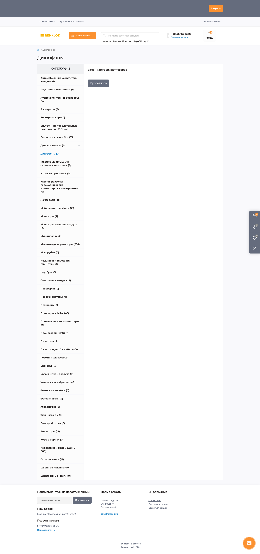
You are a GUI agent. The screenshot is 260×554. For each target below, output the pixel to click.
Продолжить (98, 83)
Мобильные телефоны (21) (57, 208)
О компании (47, 21)
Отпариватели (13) (52, 459)
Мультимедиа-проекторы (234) (60, 244)
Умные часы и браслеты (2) (58, 382)
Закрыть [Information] (215, 8)
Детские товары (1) (53, 145)
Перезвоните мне (46, 530)
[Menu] (82, 35)
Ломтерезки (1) (50, 199)
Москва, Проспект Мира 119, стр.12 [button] (131, 41)
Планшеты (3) (49, 305)
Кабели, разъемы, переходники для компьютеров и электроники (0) (59, 186)
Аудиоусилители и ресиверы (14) (60, 99)
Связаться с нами (157, 508)
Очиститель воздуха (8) (56, 280)
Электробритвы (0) (53, 423)
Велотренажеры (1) (53, 117)
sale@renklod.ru (109, 514)
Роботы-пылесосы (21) (54, 357)
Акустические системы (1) (57, 89)
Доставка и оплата (72, 21)
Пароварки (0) (50, 288)
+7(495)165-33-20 (181, 33)
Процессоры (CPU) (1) (54, 333)
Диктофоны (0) (50, 153)
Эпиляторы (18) (50, 431)
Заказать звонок (179, 37)
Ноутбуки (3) (49, 272)
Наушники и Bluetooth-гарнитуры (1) (56, 262)
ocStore (137, 543)
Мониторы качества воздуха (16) (59, 226)
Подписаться (82, 500)
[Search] (104, 35)
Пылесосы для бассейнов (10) (60, 349)
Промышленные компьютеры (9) (60, 323)
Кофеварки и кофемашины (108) (58, 449)
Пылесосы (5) (49, 341)
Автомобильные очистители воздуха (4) (59, 80)
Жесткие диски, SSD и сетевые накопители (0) (56, 163)
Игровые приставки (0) (55, 173)
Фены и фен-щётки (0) (55, 390)
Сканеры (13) (49, 365)
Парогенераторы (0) (54, 296)
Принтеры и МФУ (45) (55, 313)
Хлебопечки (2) (50, 406)
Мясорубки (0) (50, 252)
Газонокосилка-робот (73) (57, 137)
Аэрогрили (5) (50, 109)
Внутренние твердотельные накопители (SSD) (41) (59, 127)
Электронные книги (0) (56, 475)
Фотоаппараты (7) (52, 398)
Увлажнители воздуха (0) (57, 374)
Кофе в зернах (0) (52, 439)
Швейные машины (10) (55, 467)
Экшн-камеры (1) (51, 415)
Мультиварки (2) (51, 236)
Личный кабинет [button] (211, 21)
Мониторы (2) (49, 216)
